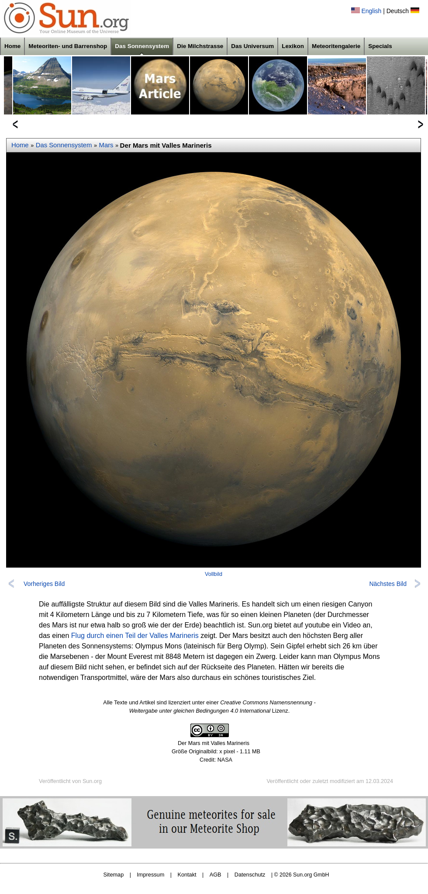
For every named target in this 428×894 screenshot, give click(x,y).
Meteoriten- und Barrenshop (67, 46)
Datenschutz (250, 874)
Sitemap (114, 874)
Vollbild (213, 574)
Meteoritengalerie (336, 46)
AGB (215, 874)
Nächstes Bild (388, 583)
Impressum (150, 874)
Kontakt (186, 874)
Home (12, 46)
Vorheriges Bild (44, 583)
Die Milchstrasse (200, 46)
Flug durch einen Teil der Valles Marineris (135, 635)
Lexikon (293, 46)
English (371, 10)
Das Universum (252, 46)
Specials (380, 46)
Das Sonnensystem (142, 46)
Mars (106, 145)
